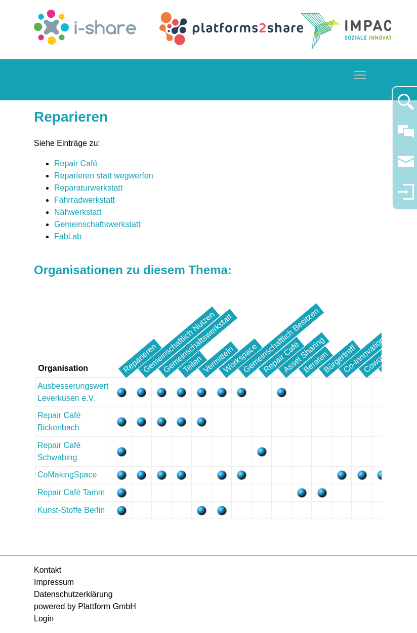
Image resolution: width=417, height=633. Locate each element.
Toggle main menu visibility (360, 73)
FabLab (67, 236)
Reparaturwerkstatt (88, 187)
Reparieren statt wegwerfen (103, 175)
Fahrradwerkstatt (84, 200)
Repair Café (75, 163)
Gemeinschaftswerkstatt (97, 224)
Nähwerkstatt (77, 212)
